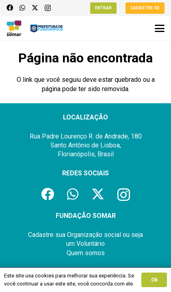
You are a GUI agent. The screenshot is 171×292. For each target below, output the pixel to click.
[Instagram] (48, 8)
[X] (35, 7)
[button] (159, 28)
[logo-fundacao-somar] (14, 28)
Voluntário (90, 243)
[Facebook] (9, 7)
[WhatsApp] (22, 7)
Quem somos (86, 253)
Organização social (94, 235)
